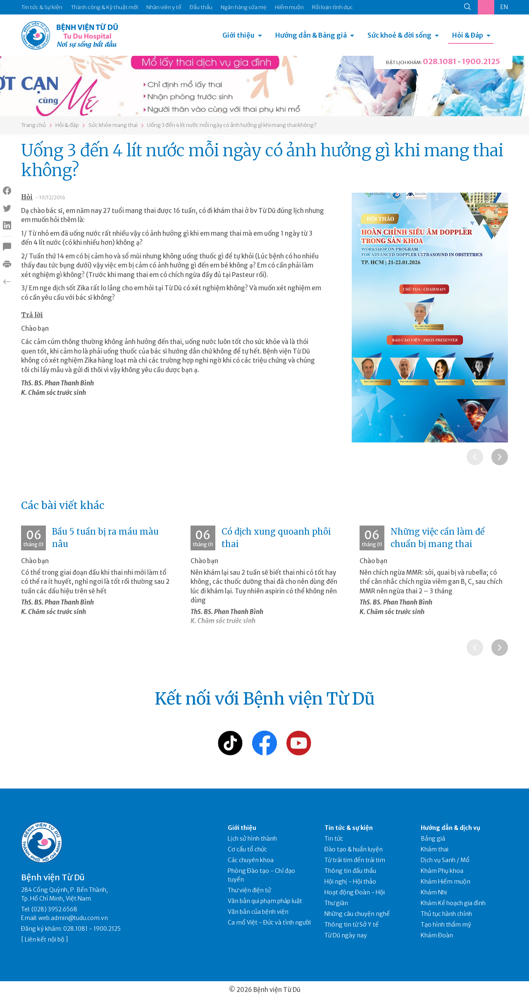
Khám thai (434, 849)
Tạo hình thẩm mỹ (446, 924)
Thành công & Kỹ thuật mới (104, 7)
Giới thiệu (238, 35)
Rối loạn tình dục (332, 7)
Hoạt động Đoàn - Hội (354, 892)
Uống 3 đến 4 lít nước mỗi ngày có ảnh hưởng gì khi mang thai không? (232, 125)
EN (504, 7)
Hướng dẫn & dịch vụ (450, 828)
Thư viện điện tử (249, 890)
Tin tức (333, 838)
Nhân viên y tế (163, 7)
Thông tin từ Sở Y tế (351, 924)
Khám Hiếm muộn (445, 881)
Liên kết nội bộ (44, 939)
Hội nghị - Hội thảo (350, 881)
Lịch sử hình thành (252, 838)
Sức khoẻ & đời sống (399, 35)
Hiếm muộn (289, 7)
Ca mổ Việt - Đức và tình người (269, 922)
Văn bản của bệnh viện (258, 911)
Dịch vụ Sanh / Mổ (445, 860)
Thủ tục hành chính (446, 914)
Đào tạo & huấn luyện (353, 849)
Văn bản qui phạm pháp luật (265, 901)
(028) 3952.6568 (54, 909)
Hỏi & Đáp (467, 35)
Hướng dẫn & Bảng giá (311, 35)
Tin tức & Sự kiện (41, 7)
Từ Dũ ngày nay (345, 935)
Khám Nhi (434, 892)
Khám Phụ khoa (442, 871)
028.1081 (439, 61)
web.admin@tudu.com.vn (73, 918)
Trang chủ (33, 125)
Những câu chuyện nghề (357, 914)
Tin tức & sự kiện (348, 828)
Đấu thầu (201, 7)
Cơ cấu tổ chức (247, 849)
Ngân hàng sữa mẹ (244, 7)
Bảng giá (433, 838)
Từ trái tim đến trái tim (354, 860)
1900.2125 (481, 61)
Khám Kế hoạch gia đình (453, 903)
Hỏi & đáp (67, 125)
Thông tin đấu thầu (350, 871)
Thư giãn (336, 903)
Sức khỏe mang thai (113, 125)
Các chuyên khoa (251, 860)
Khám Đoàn (437, 935)
